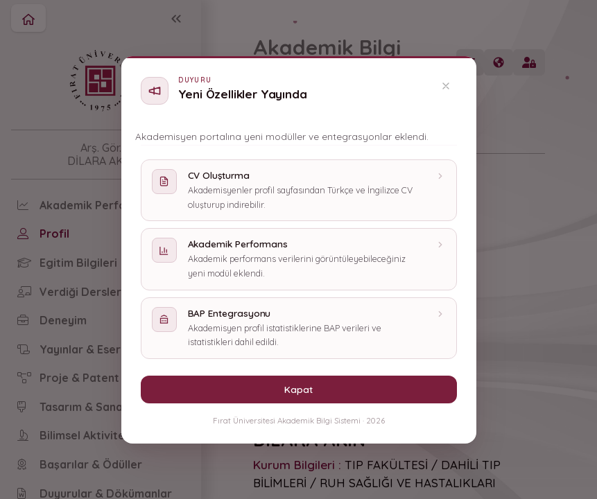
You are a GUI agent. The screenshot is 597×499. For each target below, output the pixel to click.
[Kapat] (446, 86)
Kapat (298, 389)
